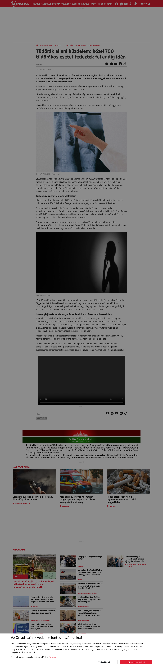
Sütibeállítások (104, 662)
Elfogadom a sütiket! (136, 662)
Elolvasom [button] (53, 657)
